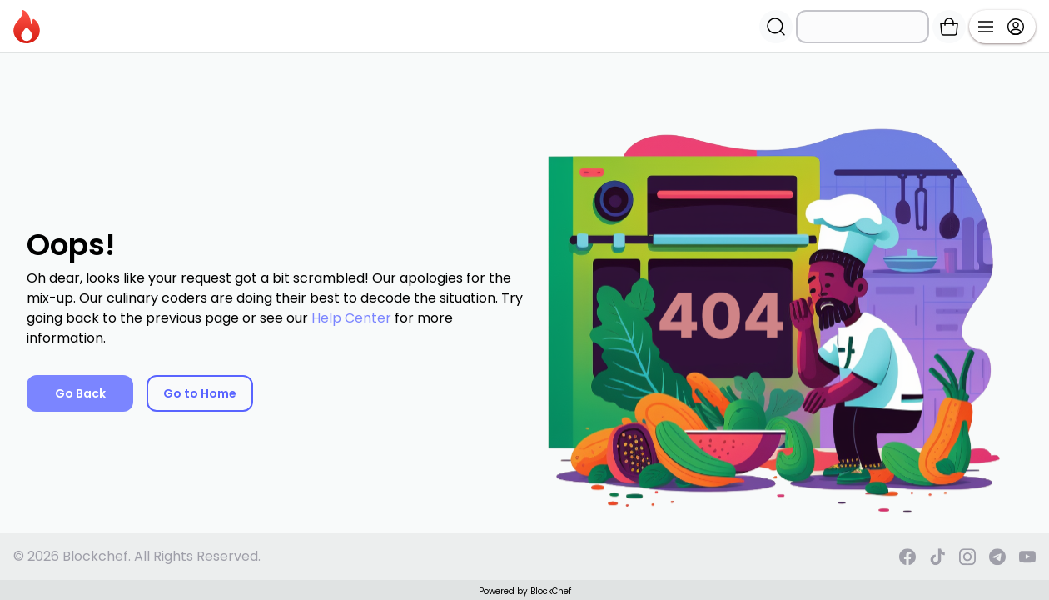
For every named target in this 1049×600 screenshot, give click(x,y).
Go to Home (199, 393)
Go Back (80, 393)
